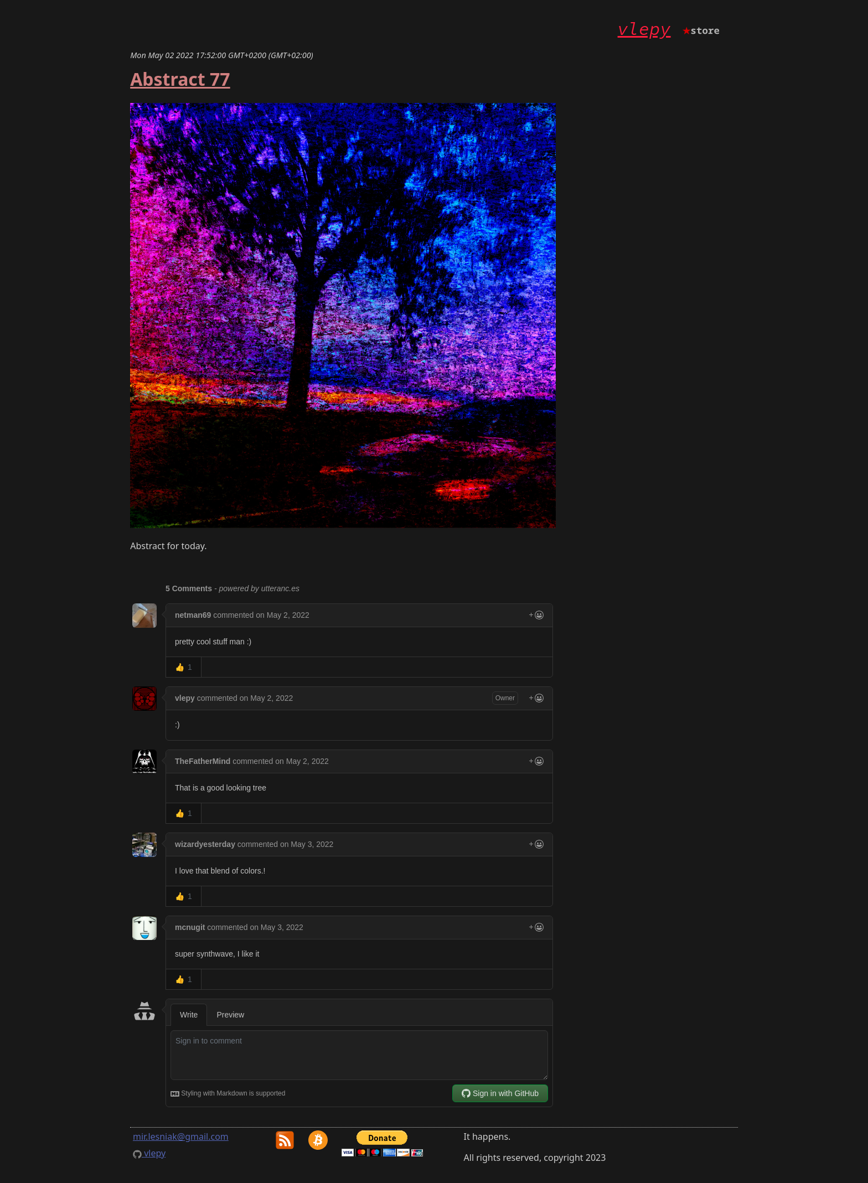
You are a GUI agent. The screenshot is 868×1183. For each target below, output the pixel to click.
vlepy (644, 29)
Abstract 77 (180, 79)
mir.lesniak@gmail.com (181, 1136)
